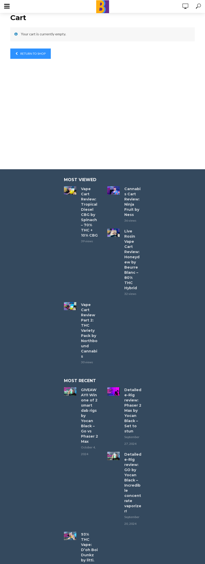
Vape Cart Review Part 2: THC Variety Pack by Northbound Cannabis (89, 330)
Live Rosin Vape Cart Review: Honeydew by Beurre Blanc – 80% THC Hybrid (132, 259)
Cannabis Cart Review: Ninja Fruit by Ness (132, 202)
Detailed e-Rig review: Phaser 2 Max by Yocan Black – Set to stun (132, 410)
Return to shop (33, 53)
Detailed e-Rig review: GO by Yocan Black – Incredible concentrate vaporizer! (132, 482)
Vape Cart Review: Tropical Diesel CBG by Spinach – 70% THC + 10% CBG (89, 212)
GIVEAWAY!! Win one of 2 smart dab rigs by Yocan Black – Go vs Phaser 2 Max (89, 416)
